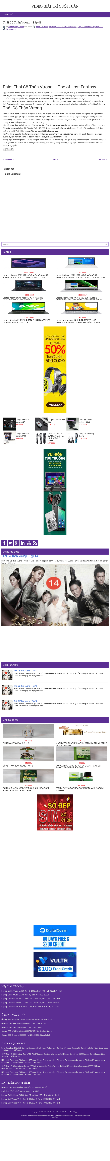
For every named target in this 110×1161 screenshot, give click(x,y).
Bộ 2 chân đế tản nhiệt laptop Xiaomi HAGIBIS (20, 1091)
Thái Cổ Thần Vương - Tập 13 (25, 686)
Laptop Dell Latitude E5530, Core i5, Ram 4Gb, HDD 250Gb (25, 995)
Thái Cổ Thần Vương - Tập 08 (22, 22)
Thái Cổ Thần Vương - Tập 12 (25, 701)
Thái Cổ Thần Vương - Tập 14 (19, 556)
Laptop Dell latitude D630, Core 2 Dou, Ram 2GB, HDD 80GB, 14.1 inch (30, 1006)
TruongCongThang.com (82, 1115)
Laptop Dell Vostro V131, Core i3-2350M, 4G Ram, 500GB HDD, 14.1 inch (30, 1099)
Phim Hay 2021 (55, 27)
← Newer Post (8, 159)
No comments (11, 29)
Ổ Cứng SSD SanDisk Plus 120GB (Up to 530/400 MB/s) (24, 1087)
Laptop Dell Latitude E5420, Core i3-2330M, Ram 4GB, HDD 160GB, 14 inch (31, 991)
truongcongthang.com (41, 1115)
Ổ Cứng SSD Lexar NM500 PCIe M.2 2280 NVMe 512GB (23, 1023)
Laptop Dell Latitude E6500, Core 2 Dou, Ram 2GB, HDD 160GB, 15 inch (30, 1095)
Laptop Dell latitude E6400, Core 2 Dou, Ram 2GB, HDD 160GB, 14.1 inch (30, 999)
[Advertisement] (55, 643)
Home (55, 159)
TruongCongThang (67, 1115)
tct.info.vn (55, 1117)
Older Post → (102, 159)
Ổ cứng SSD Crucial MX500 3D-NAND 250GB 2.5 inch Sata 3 (25, 1035)
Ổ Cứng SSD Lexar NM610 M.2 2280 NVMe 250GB (21, 1027)
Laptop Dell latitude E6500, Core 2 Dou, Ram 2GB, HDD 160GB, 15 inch (30, 1003)
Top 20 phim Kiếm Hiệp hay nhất (90, 27)
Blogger (75, 1112)
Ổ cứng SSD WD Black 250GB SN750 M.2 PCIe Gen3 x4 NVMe (26, 1031)
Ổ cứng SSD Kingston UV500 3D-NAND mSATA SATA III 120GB (27, 1019)
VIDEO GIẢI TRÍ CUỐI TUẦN (55, 6)
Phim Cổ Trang (42, 27)
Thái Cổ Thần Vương (69, 27)
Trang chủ (7, 14)
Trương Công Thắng (16, 27)
